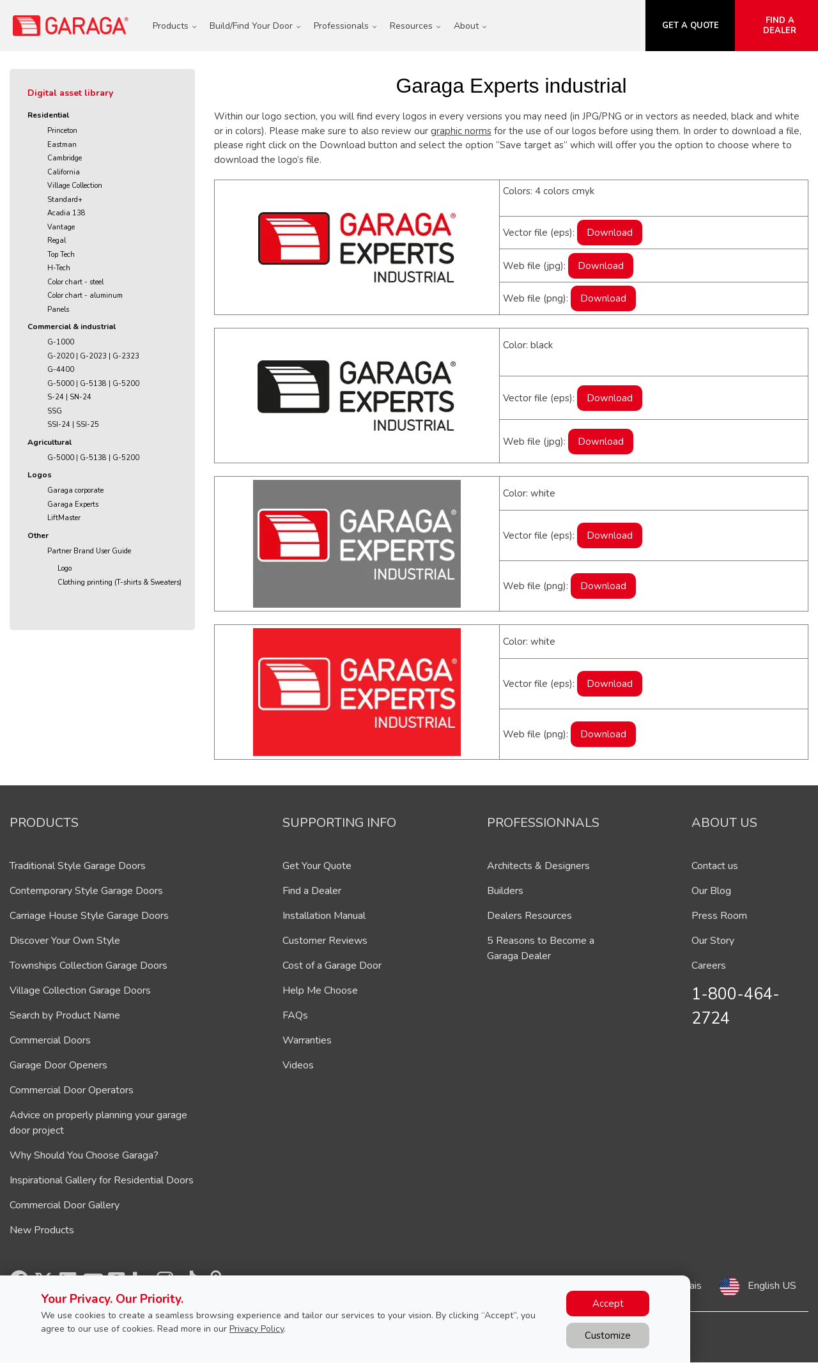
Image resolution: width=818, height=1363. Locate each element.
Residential (48, 115)
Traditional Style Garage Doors (78, 866)
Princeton (62, 130)
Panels (58, 309)
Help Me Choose (320, 990)
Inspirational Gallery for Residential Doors (102, 1180)
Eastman (62, 145)
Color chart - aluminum (85, 295)
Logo (65, 568)
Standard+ (64, 199)
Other (38, 535)
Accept (608, 1303)
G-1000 (60, 342)
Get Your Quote (316, 866)
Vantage (61, 227)
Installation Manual (324, 916)
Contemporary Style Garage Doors (86, 891)
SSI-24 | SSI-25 (73, 424)
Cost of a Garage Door (332, 966)
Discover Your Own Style (65, 941)
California (63, 172)
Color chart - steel (75, 282)
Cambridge (64, 158)
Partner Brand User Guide (89, 551)
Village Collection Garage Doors (80, 990)
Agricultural (49, 442)
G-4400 (60, 369)
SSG (54, 411)
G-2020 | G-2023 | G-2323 (93, 356)
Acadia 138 (66, 213)
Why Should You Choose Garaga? (84, 1155)
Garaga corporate (75, 490)
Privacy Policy (256, 1329)
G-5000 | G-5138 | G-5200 (93, 384)
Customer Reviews (324, 941)
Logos (39, 475)
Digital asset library (70, 93)
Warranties (307, 1040)
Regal (56, 240)
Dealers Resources (529, 916)
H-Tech (58, 268)
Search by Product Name (65, 1015)
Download (610, 232)
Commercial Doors (50, 1040)
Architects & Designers (538, 866)
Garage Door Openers (58, 1065)
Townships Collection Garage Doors (88, 966)
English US (772, 1286)
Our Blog (711, 891)
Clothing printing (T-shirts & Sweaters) (119, 582)
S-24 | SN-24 (69, 397)
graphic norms (461, 131)
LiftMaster (64, 518)
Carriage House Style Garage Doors (89, 916)
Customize (608, 1335)
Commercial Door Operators (72, 1090)
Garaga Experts (72, 504)
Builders (505, 891)
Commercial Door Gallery (65, 1205)
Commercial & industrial (71, 326)
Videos (298, 1065)
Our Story (712, 941)
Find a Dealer (311, 891)
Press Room (719, 916)
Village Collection (74, 185)
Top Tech (61, 254)
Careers (708, 966)
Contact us (714, 866)
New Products (42, 1230)
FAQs (295, 1015)
